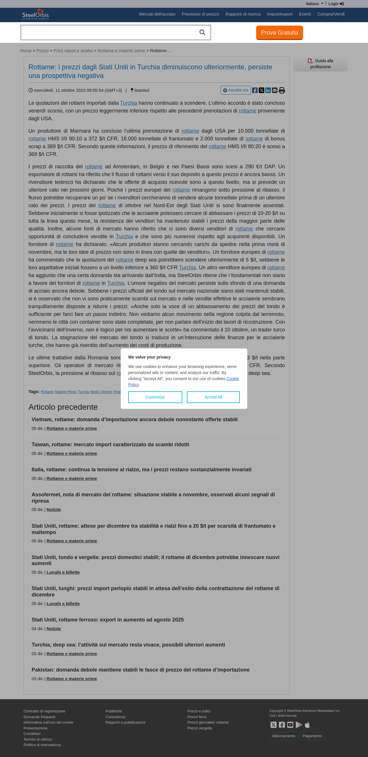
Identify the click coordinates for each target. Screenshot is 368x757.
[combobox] (115, 32)
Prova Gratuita (279, 32)
